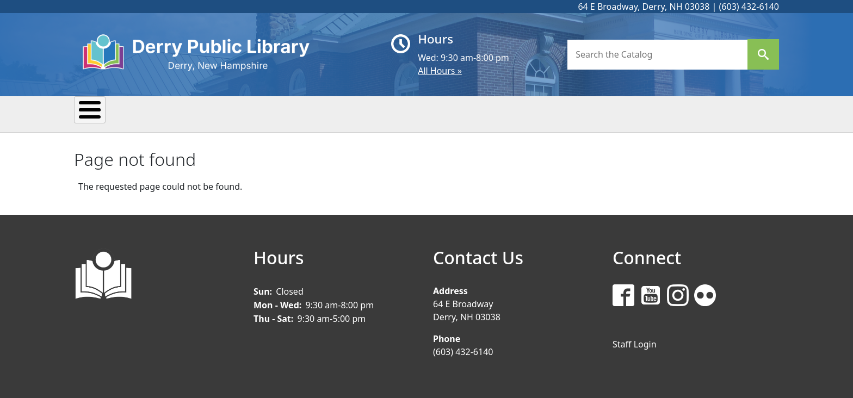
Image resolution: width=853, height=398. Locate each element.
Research (336, 113)
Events (192, 113)
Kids (401, 113)
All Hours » (440, 71)
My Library (117, 113)
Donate (521, 113)
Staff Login (635, 343)
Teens (457, 113)
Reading (260, 113)
